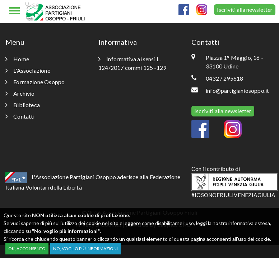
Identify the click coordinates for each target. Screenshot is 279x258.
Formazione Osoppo (35, 81)
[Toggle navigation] (14, 11)
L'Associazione (27, 70)
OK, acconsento (27, 248)
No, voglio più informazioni (85, 248)
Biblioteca (22, 104)
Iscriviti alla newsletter (245, 9)
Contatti (20, 116)
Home (17, 59)
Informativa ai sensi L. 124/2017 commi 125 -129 (132, 63)
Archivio (20, 93)
